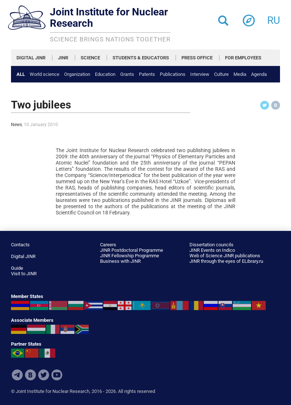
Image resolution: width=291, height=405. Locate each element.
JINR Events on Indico (212, 250)
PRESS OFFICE (197, 57)
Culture (221, 74)
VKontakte (30, 375)
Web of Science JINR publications (224, 255)
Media (239, 74)
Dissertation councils (211, 244)
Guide (17, 268)
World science (44, 74)
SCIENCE (90, 57)
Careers (108, 244)
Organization (77, 74)
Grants (127, 74)
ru (273, 18)
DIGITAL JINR (30, 57)
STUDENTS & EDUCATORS (141, 57)
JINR (63, 57)
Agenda (259, 74)
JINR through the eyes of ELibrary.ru (226, 261)
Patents (147, 74)
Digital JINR (23, 256)
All (20, 74)
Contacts (20, 244)
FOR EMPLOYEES (243, 57)
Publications (172, 74)
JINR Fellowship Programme (129, 255)
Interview (199, 74)
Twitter (43, 375)
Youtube (57, 375)
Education (105, 74)
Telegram (17, 375)
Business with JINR (120, 261)
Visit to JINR (24, 273)
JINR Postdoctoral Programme (131, 250)
